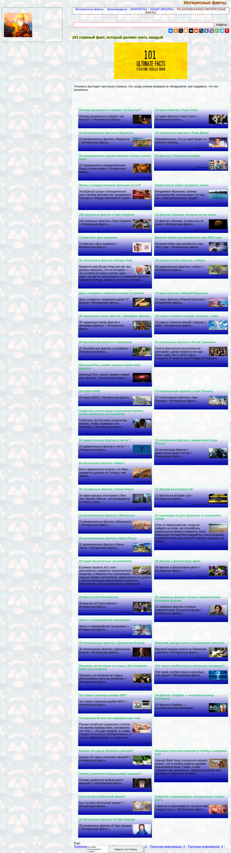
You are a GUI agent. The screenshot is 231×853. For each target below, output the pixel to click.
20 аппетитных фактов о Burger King (107, 260)
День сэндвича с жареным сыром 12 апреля (112, 293)
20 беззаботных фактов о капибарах (106, 342)
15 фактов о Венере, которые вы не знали (186, 214)
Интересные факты (207, 2)
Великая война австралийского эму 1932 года (189, 237)
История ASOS (91, 391)
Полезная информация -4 (205, 846)
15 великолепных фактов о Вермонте (107, 132)
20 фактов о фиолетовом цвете (178, 561)
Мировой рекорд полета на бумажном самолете (190, 642)
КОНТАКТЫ (139, 9)
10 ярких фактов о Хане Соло (177, 110)
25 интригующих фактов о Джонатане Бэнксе (113, 642)
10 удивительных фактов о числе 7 (106, 440)
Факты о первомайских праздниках (106, 620)
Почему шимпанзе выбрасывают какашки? (111, 773)
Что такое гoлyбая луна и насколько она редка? (190, 665)
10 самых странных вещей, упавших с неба (187, 316)
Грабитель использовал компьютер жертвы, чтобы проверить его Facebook (112, 412)
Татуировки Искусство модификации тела (111, 718)
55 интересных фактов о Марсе (103, 463)
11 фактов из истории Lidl (174, 489)
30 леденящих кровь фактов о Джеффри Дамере (115, 316)
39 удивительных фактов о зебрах (181, 260)
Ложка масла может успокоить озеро (182, 185)
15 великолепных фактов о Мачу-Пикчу (109, 538)
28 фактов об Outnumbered (100, 597)
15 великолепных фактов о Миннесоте (108, 515)
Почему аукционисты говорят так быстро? (111, 110)
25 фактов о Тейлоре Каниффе (178, 155)
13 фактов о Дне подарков (99, 237)
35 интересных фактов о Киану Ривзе (107, 489)
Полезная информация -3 (167, 846)
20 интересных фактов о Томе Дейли (182, 132)
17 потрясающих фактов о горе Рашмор (185, 391)
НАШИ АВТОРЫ (161, 9)
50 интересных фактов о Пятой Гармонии (186, 342)
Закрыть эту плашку (125, 849)
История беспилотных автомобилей (106, 561)
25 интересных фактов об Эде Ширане (108, 819)
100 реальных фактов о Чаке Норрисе (108, 214)
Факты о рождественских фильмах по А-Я (111, 185)
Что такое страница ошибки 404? (104, 695)
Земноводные (117, 9)
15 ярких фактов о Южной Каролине (182, 293)
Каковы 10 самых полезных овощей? (107, 750)
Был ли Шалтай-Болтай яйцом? (103, 796)
